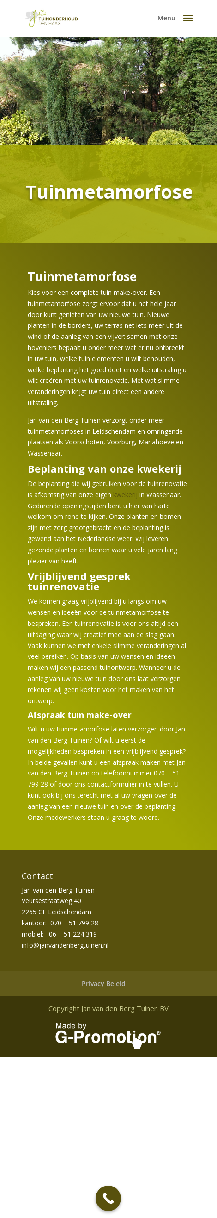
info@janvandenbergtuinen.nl (65, 945)
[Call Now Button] (108, 1198)
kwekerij (125, 494)
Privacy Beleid (104, 983)
